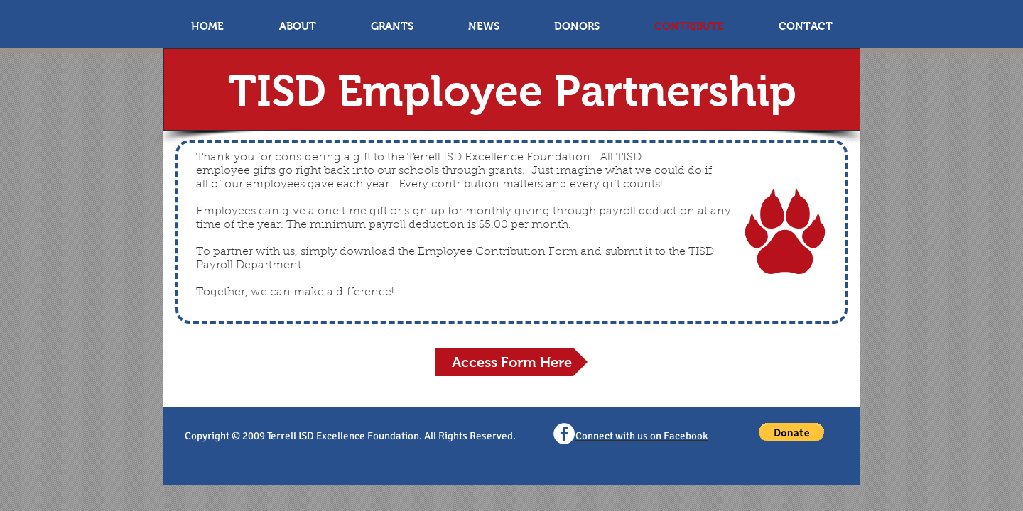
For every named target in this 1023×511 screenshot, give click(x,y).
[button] (791, 432)
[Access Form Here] (511, 362)
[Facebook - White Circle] (564, 433)
